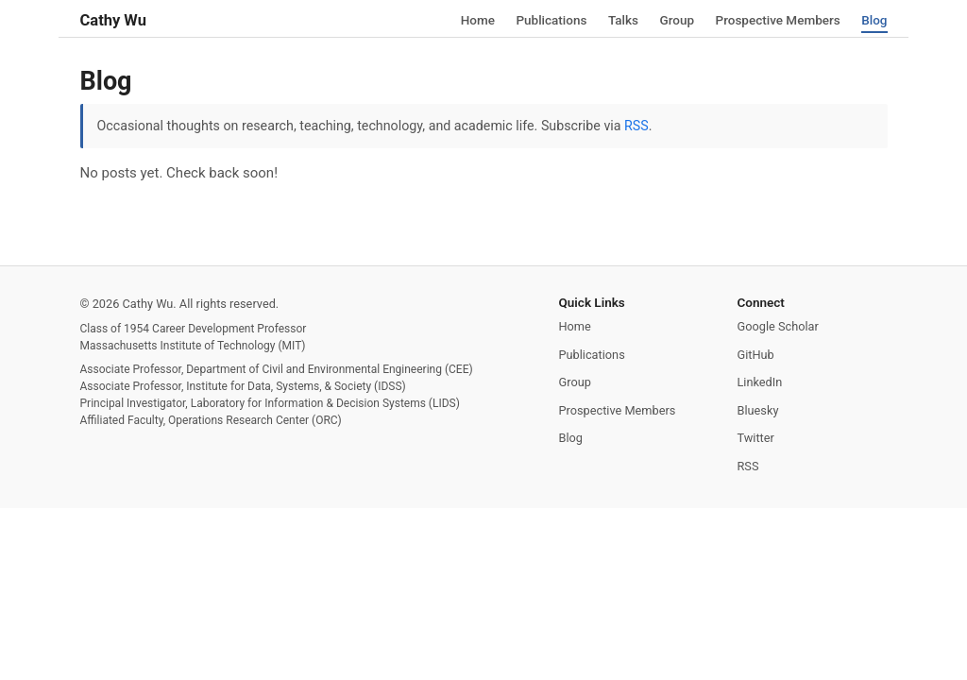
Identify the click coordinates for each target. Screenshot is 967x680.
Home (478, 18)
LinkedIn (760, 382)
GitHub (756, 355)
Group (676, 18)
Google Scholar (778, 326)
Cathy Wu (113, 20)
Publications (551, 18)
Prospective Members (778, 18)
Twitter (756, 438)
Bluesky (758, 410)
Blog (874, 18)
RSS (636, 125)
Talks (623, 18)
